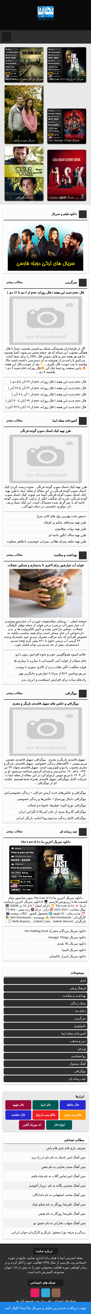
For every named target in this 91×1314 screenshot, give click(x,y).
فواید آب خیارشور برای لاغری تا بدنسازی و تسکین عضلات (45, 565)
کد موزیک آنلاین (32, 1125)
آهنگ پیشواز (78, 1063)
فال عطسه (18, 1115)
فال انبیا (45, 1105)
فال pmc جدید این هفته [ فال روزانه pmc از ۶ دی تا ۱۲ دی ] (45, 292)
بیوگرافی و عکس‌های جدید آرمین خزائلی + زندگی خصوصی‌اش (45, 792)
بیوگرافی (80, 1071)
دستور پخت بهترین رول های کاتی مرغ (61, 516)
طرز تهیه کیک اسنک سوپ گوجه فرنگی (45, 431)
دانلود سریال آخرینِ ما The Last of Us (45, 842)
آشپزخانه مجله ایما (73, 1033)
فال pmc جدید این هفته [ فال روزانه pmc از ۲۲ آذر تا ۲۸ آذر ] (47, 388)
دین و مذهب (78, 1041)
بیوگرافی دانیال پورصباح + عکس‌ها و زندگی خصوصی (51, 799)
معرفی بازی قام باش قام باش (65, 1148)
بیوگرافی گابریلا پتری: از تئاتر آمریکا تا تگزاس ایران (52, 811)
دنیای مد (80, 1011)
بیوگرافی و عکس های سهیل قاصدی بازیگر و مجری (45, 703)
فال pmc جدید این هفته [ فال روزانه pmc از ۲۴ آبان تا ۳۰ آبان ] (46, 400)
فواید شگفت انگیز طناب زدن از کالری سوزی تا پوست (51, 667)
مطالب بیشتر (14, 282)
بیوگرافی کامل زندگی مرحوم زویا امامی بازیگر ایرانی (51, 818)
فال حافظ (73, 1105)
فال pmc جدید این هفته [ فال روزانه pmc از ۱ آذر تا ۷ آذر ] (49, 394)
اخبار (83, 980)
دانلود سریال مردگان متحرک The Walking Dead (55, 931)
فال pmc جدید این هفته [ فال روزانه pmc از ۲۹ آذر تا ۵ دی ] (48, 381)
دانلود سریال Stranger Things (67, 937)
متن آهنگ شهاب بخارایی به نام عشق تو (59, 1223)
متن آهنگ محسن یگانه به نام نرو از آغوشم (57, 1185)
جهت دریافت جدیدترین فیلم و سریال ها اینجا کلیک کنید (45, 1308)
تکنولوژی (80, 1026)
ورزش (82, 1048)
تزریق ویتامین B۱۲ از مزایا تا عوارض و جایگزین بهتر (52, 673)
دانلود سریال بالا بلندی (71, 943)
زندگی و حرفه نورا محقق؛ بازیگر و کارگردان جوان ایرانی (48, 1232)
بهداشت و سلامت (74, 995)
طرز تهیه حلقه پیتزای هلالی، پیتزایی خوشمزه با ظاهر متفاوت (46, 541)
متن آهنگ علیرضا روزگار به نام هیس (62, 1213)
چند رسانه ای (77, 1079)
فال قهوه (18, 1105)
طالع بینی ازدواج (46, 1115)
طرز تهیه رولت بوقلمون (70, 529)
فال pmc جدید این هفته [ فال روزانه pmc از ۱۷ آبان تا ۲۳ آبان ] (46, 407)
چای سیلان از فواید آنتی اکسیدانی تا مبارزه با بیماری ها (50, 660)
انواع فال (59, 1125)
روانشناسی (78, 1056)
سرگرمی (80, 1018)
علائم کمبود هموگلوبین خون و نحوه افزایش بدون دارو (51, 654)
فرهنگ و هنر (78, 988)
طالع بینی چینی (73, 1115)
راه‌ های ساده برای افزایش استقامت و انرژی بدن (53, 679)
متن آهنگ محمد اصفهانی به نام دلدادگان (59, 1195)
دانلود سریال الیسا (74, 950)
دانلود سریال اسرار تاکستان (67, 956)
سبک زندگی (78, 1003)
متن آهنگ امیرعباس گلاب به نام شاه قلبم (58, 1176)
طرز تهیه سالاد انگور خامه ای (67, 535)
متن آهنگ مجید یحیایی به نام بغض (63, 1167)
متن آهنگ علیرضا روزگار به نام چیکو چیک (58, 1204)
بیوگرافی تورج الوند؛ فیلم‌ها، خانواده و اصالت (56, 805)
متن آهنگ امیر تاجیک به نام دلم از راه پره (58, 1157)
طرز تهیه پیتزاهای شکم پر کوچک (65, 522)
